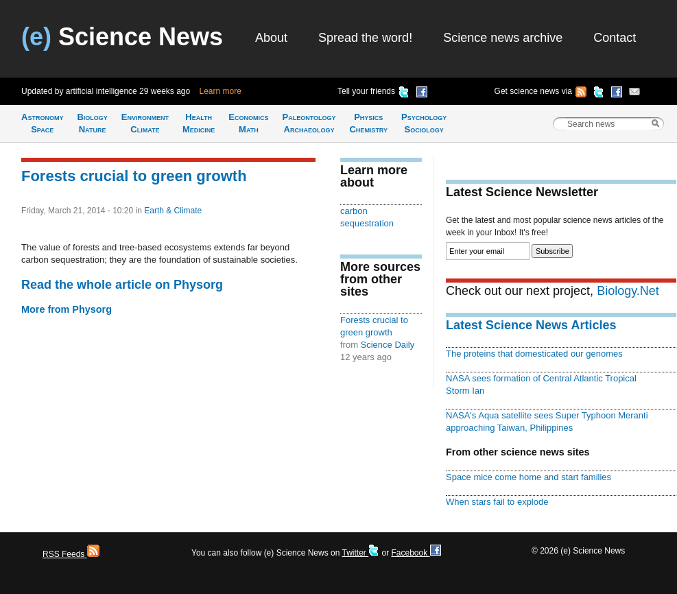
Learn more (220, 91)
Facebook (415, 553)
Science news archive (502, 38)
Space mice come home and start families (528, 477)
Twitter (360, 553)
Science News (122, 37)
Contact (614, 38)
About (271, 38)
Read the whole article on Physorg (122, 285)
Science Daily (388, 345)
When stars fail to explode (497, 502)
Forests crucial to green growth (134, 176)
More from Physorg (66, 309)
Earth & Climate (173, 210)
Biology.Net (628, 291)
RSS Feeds (71, 554)
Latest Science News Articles (531, 325)
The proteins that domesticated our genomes (534, 353)
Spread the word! (365, 38)
